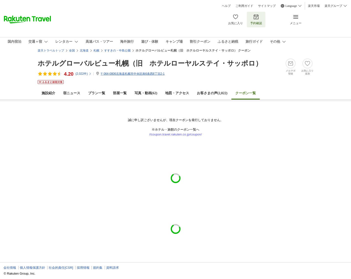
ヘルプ (226, 6)
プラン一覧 (96, 93)
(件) (83, 73)
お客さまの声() (212, 93)
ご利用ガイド (244, 6)
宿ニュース (71, 93)
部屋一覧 (120, 93)
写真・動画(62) (146, 93)
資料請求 (112, 267)
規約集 (97, 267)
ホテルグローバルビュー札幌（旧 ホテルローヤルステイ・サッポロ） (150, 63)
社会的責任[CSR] (61, 267)
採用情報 (83, 267)
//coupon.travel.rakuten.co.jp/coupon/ (175, 134)
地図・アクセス (177, 93)
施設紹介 (48, 93)
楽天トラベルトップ (51, 50)
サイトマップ (267, 6)
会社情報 (9, 267)
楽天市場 (314, 6)
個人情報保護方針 (32, 267)
